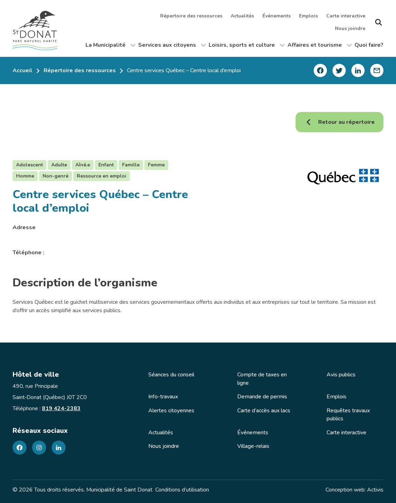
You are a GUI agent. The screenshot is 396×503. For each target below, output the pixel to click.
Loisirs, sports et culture (247, 46)
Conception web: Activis (354, 490)
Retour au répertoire (339, 122)
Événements (276, 16)
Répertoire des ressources (191, 16)
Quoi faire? (368, 45)
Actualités (242, 16)
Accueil (22, 70)
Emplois (308, 16)
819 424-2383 (61, 408)
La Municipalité (110, 46)
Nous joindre (350, 28)
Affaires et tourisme (319, 46)
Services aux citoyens (172, 46)
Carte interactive (345, 16)
